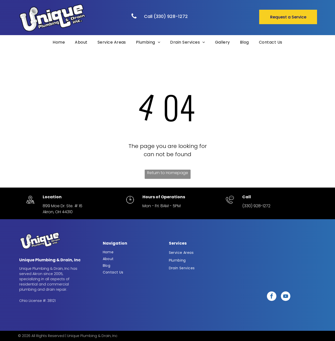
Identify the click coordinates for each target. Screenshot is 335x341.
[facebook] (271, 296)
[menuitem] (59, 42)
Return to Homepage (167, 173)
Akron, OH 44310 (58, 212)
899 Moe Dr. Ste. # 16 (62, 206)
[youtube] (285, 296)
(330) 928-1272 (256, 206)
